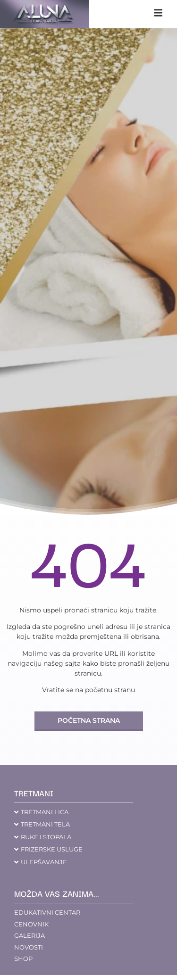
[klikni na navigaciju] (158, 12)
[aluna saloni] (44, 14)
